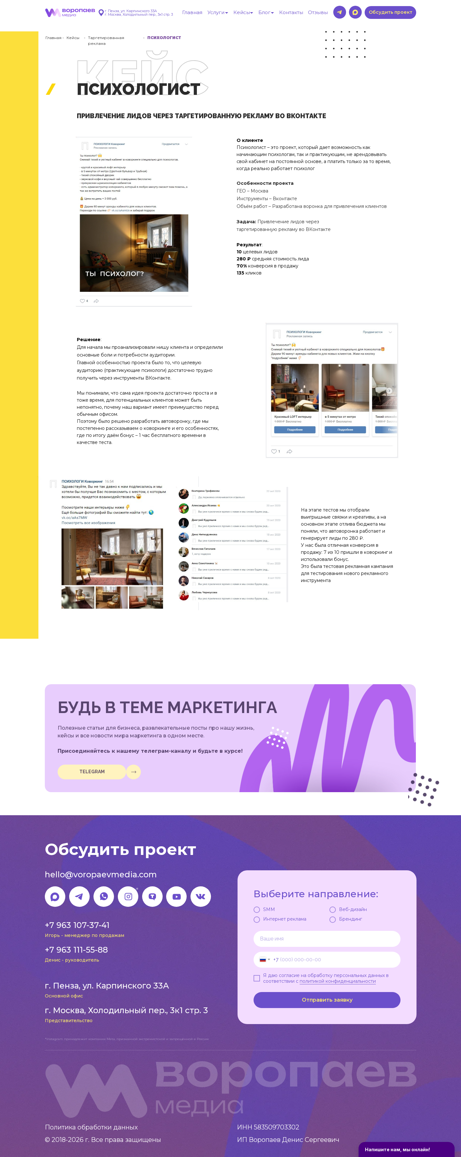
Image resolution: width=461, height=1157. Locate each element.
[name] (327, 939)
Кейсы (73, 37)
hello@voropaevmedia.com (101, 874)
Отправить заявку (327, 1000)
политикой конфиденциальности (338, 981)
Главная (53, 37)
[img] (133, 772)
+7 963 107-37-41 (77, 925)
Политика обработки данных (91, 1127)
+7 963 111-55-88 (76, 950)
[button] (390, 12)
